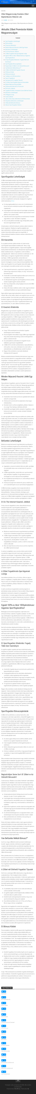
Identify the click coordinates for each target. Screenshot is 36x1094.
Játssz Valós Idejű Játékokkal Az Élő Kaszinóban (17, 99)
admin (5, 20)
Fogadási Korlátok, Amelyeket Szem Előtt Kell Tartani (18, 90)
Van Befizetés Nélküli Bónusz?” (13, 68)
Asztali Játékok (9, 96)
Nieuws (3, 11)
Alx (28, 1089)
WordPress (17, 1089)
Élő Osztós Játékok (10, 88)
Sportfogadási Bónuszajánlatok (13, 64)
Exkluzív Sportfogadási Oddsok (13, 105)
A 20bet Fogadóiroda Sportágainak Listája (16, 53)
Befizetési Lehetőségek (11, 49)
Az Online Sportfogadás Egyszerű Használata (16, 82)
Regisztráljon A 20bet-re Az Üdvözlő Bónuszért (17, 66)
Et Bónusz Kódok (9, 72)
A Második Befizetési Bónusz (12, 103)
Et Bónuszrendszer (10, 74)
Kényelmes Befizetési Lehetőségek (14, 101)
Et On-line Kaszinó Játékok (12, 51)
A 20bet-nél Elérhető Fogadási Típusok (15, 70)
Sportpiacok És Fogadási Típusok (14, 80)
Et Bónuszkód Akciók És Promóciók (14, 86)
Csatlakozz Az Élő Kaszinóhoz (13, 76)
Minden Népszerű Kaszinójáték (13, 84)
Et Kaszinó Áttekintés (10, 45)
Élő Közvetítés (8, 43)
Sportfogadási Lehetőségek (12, 41)
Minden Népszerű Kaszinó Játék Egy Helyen (16, 47)
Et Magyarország (9, 94)
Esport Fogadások (10, 78)
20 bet (12, 201)
